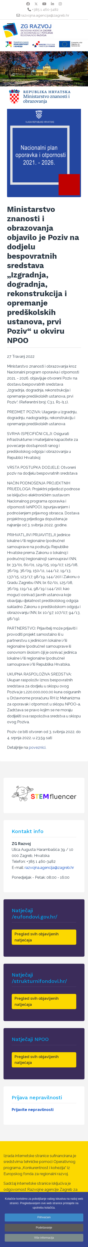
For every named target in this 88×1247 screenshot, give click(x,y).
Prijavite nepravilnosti (33, 1109)
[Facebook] (28, 4)
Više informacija (44, 1237)
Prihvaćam (44, 1217)
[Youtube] (44, 4)
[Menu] (10, 25)
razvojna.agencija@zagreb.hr (45, 15)
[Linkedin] (52, 4)
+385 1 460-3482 (45, 9)
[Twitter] (36, 4)
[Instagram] (60, 4)
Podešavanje (44, 1227)
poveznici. (37, 747)
